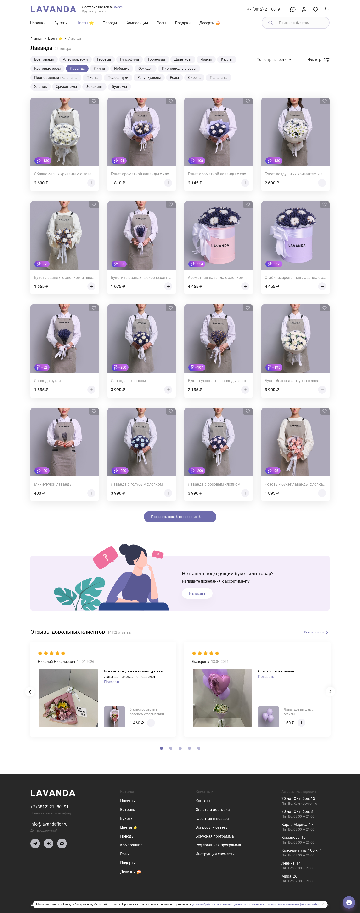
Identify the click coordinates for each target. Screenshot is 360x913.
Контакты (204, 800)
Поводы (110, 23)
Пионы (93, 77)
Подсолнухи (118, 77)
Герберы (104, 59)
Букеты (61, 23)
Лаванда (77, 68)
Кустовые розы (47, 68)
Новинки (37, 23)
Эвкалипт (94, 87)
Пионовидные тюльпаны (56, 77)
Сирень (194, 77)
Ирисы (206, 59)
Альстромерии (75, 59)
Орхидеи (145, 68)
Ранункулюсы (149, 77)
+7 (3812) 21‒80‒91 (264, 9)
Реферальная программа (218, 845)
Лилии (99, 68)
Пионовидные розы (179, 68)
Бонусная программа (215, 836)
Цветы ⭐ (85, 23)
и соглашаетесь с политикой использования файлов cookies (284, 904)
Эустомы (119, 87)
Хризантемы (66, 87)
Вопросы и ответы (212, 827)
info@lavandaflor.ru (51, 824)
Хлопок (40, 87)
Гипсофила (129, 59)
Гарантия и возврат (213, 818)
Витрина (127, 809)
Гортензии (156, 59)
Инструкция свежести (215, 854)
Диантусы (182, 59)
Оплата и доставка (213, 809)
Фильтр (319, 59)
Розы (161, 23)
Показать (112, 682)
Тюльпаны (219, 77)
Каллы (226, 59)
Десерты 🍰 (209, 23)
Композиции (137, 23)
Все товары (44, 59)
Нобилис (121, 68)
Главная (36, 38)
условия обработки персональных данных (214, 904)
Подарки (183, 23)
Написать (197, 593)
